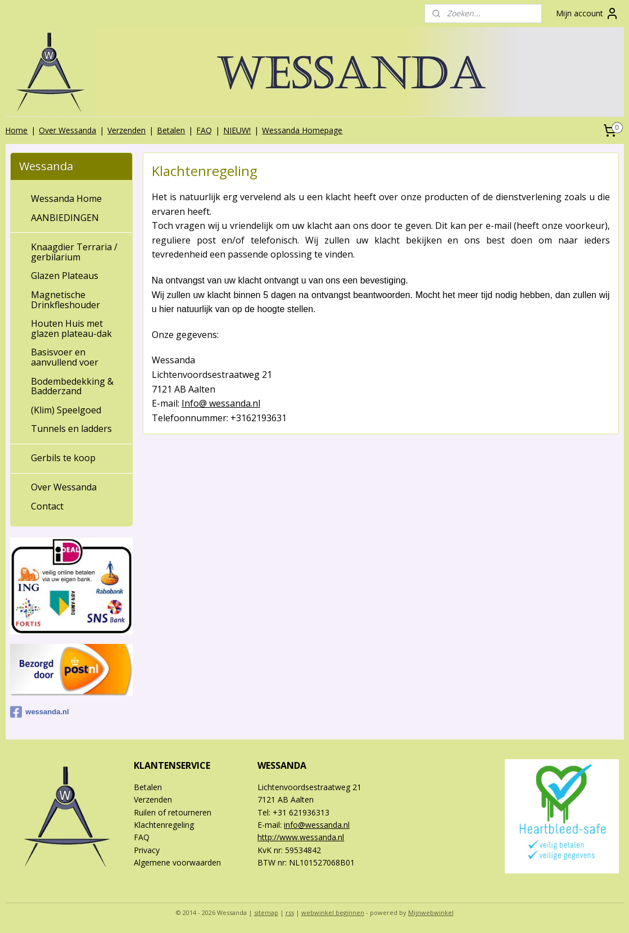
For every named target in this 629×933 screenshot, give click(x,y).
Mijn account (587, 13)
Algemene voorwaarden (177, 862)
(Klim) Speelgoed (66, 410)
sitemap (266, 912)
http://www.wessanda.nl (300, 837)
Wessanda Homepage (302, 130)
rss (290, 912)
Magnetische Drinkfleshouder (65, 300)
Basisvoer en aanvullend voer (64, 357)
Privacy (147, 850)
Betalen (171, 130)
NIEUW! (237, 130)
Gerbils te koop (63, 458)
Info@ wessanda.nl (221, 403)
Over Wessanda (67, 130)
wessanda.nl (39, 712)
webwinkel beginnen (332, 912)
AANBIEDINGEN (65, 217)
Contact (47, 506)
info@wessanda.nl (317, 824)
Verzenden (126, 130)
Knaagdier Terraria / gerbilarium (74, 252)
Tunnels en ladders (71, 428)
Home (16, 130)
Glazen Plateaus (64, 275)
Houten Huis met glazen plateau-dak (71, 328)
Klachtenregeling (164, 824)
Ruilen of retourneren (172, 812)
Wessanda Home (66, 198)
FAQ (204, 130)
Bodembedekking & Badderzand (72, 386)
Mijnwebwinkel (431, 912)
